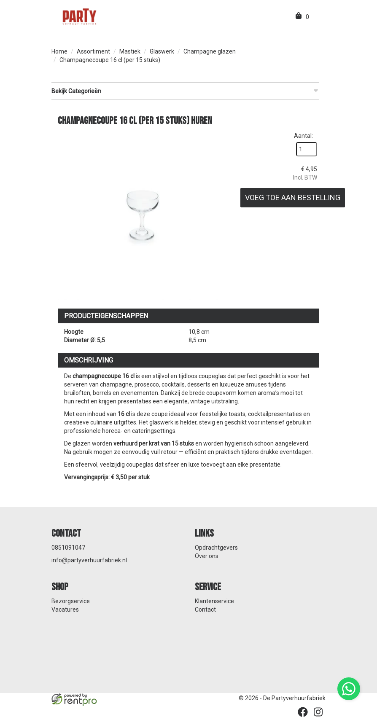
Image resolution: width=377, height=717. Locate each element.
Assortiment (93, 51)
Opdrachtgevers (216, 547)
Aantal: (303, 135)
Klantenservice (214, 601)
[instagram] (318, 712)
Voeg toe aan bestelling (292, 197)
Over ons (206, 556)
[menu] (316, 16)
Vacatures (65, 609)
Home (59, 51)
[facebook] (302, 712)
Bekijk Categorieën (185, 90)
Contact (205, 609)
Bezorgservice (70, 601)
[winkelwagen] (299, 16)
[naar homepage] (79, 16)
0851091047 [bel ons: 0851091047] (68, 547)
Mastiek (129, 51)
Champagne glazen (209, 51)
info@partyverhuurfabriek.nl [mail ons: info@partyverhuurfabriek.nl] (89, 560)
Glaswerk (162, 51)
